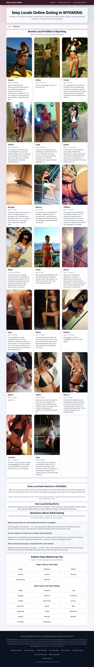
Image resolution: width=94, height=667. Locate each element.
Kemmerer (20, 606)
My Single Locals (78, 650)
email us (37, 646)
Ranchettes (73, 611)
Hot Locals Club (54, 650)
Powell (47, 611)
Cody (73, 590)
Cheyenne (47, 569)
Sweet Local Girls (54, 654)
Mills (73, 606)
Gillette (73, 569)
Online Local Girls (16, 650)
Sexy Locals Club (29, 650)
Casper (20, 569)
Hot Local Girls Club (41, 654)
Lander (47, 606)
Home (9, 26)
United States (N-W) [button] (79, 2)
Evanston (47, 596)
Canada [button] (52, 2)
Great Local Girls (42, 650)
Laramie (47, 574)
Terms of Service (47, 658)
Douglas (20, 596)
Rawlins (20, 617)
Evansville (73, 596)
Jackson (20, 574)
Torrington (20, 622)
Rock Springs (20, 579)
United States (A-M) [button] (64, 2)
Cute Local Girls (65, 650)
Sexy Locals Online (14, 2)
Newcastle (20, 611)
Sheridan (47, 579)
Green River (47, 601)
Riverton (73, 574)
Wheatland (47, 622)
